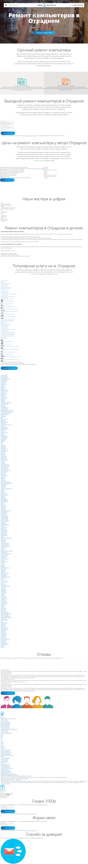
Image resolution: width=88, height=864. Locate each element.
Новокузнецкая (4, 515)
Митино (2, 504)
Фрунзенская (3, 623)
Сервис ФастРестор (44, 5)
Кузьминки (3, 476)
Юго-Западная (4, 644)
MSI (1, 738)
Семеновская (4, 574)
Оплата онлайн (4, 761)
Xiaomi (2, 747)
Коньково (3, 461)
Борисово (3, 405)
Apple (2, 735)
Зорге (2, 444)
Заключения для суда (5, 754)
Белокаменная (4, 397)
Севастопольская (4, 573)
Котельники (3, 463)
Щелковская (3, 640)
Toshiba (2, 743)
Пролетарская (4, 552)
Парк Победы (4, 532)
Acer (2, 734)
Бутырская (3, 415)
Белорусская (3, 398)
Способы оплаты (4, 760)
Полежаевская (4, 547)
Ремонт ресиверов (5, 726)
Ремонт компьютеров (5, 722)
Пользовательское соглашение (29, 135)
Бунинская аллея (4, 414)
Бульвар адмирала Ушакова (7, 410)
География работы (5, 769)
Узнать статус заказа (5, 757)
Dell (1, 744)
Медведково (3, 498)
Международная (4, 500)
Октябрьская (3, 523)
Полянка (3, 548)
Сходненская (3, 592)
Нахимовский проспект (6, 510)
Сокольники (3, 582)
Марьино (3, 496)
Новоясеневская (4, 519)
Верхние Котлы (4, 419)
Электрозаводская (5, 643)
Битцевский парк (4, 403)
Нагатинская (3, 507)
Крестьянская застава (5, 470)
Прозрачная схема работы (7, 768)
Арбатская (3, 386)
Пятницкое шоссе (5, 558)
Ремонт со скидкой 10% (6, 750)
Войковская (3, 423)
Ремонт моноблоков (5, 725)
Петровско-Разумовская (6, 537)
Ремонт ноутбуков (5, 721)
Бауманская (3, 394)
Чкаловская (3, 634)
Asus (2, 737)
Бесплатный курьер (5, 751)
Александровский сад (5, 379)
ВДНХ (2, 418)
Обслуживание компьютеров (7, 755)
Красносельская (4, 467)
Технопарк (3, 600)
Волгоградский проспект (6, 424)
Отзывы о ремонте (5, 765)
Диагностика (3, 168)
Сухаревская (3, 591)
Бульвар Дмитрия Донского (7, 411)
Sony (2, 742)
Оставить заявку (3, 797)
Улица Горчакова (4, 614)
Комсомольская (4, 459)
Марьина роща (4, 494)
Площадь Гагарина (5, 543)
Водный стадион (4, 422)
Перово (2, 536)
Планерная (3, 541)
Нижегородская (4, 511)
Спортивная (3, 584)
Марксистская (4, 493)
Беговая (2, 396)
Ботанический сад (5, 407)
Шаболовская (4, 635)
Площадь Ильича (5, 544)
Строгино (3, 588)
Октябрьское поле (5, 524)
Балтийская (3, 392)
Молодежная (3, 505)
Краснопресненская (5, 466)
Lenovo (2, 741)
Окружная (3, 522)
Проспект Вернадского (6, 553)
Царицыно (3, 626)
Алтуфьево (3, 383)
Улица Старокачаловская (6, 617)
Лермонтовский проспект (6, 483)
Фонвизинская (4, 622)
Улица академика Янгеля (6, 613)
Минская (3, 502)
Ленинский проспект (5, 481)
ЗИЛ (2, 442)
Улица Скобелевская (5, 616)
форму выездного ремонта (24, 89)
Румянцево (3, 566)
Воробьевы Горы (4, 428)
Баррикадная (4, 393)
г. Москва (81, 1)
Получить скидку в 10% (44, 33)
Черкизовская (4, 629)
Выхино (2, 431)
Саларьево (3, 570)
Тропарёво (3, 604)
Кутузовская (3, 480)
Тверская (3, 595)
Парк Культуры (4, 531)
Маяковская (3, 497)
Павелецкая (3, 528)
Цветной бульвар (5, 627)
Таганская (3, 593)
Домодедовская (4, 437)
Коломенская (4, 458)
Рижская (2, 562)
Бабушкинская (4, 389)
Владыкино (3, 420)
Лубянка (2, 489)
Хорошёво (3, 625)
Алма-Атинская (4, 381)
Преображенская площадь (7, 550)
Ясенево (2, 647)
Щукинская (3, 642)
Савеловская (3, 569)
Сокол (2, 579)
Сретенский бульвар (5, 586)
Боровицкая (3, 406)
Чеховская (3, 631)
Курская (2, 479)
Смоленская (3, 578)
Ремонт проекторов (5, 724)
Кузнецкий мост (4, 475)
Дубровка (3, 440)
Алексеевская (4, 380)
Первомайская (4, 535)
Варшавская (3, 416)
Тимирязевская (4, 601)
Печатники (3, 539)
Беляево (2, 399)
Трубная (2, 605)
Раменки (3, 560)
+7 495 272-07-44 (77, 5)
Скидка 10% (15, 5)
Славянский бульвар (5, 576)
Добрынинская (4, 436)
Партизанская (4, 534)
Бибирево (3, 401)
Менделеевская (4, 501)
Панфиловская (4, 530)
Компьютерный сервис (6, 772)
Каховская (3, 452)
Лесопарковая (4, 484)
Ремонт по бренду (5, 731)
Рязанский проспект (5, 567)
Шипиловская (4, 638)
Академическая (4, 377)
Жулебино (3, 441)
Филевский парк (4, 619)
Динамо (2, 433)
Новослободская (4, 517)
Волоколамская (4, 427)
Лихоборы (3, 485)
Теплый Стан (3, 599)
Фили (2, 621)
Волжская (3, 425)
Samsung (3, 746)
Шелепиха (3, 636)
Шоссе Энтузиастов (5, 639)
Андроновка (3, 384)
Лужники (3, 491)
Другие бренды (24, 778)
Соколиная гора (4, 580)
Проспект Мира (4, 554)
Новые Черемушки (5, 521)
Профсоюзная (4, 556)
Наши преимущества (5, 767)
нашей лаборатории (38, 168)
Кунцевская (3, 478)
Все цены (7, 180)
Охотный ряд (4, 527)
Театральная (3, 596)
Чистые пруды (4, 632)
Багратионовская (4, 390)
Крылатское (3, 472)
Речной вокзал (4, 561)
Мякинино (3, 506)
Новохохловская (4, 518)
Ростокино (3, 565)
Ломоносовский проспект (6, 488)
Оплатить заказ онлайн (9, 1)
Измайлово (3, 446)
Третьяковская (4, 603)
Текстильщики (4, 597)
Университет (3, 618)
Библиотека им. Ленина (6, 402)
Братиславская (4, 409)
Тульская (3, 606)
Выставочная (4, 429)
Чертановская (4, 630)
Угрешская (3, 610)
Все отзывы (8, 693)
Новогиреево (4, 513)
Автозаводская (4, 376)
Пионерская (3, 540)
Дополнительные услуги (6, 733)
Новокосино (3, 514)
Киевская (3, 454)
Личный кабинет (19, 1)
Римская (2, 563)
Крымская (3, 474)
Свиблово (3, 571)
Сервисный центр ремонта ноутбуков (9, 774)
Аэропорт (3, 388)
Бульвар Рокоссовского (6, 412)
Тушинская (3, 609)
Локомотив (3, 487)
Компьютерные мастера (6, 770)
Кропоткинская (4, 471)
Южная (2, 645)
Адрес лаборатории (5, 764)
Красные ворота (4, 468)
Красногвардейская (5, 465)
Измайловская (4, 448)
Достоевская (3, 439)
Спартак (2, 583)
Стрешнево (3, 587)
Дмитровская (4, 435)
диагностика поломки (64, 87)
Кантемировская (4, 450)
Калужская (3, 449)
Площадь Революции (5, 545)
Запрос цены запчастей (6, 752)
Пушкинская (3, 557)
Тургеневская (4, 608)
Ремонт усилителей (5, 727)
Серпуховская (4, 575)
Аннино (2, 385)
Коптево (2, 462)
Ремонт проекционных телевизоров (9, 729)
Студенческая (4, 590)
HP (1, 739)
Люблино (3, 492)
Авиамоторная (4, 375)
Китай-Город (3, 455)
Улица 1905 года (4, 612)
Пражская (3, 549)
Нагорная (3, 509)
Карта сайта (3, 778)
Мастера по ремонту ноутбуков (8, 773)
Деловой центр (4, 432)
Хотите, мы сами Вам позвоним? (9, 368)
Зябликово (3, 445)
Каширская (3, 453)
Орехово (3, 526)
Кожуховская (3, 457)
